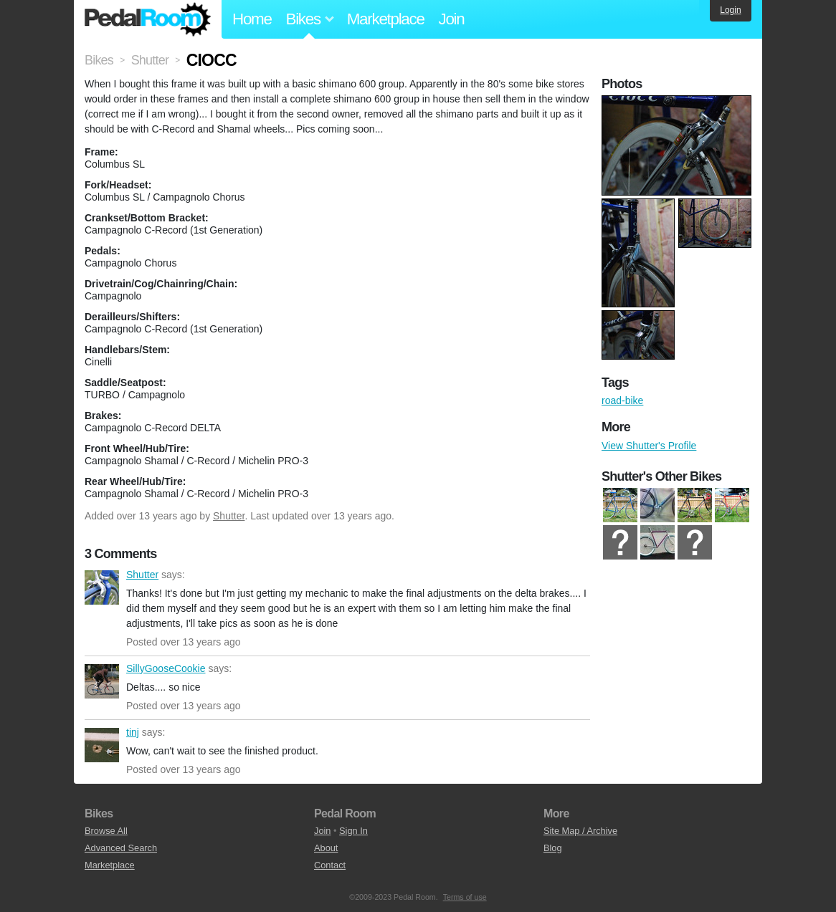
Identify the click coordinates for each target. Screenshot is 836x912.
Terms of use (465, 897)
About (326, 848)
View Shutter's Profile (649, 445)
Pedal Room (148, 19)
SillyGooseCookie (102, 681)
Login (730, 10)
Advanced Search (121, 848)
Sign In (353, 830)
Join (452, 19)
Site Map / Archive (580, 830)
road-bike (622, 400)
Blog (552, 848)
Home (252, 19)
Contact (330, 865)
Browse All (106, 830)
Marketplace (385, 19)
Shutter (228, 516)
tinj (102, 745)
